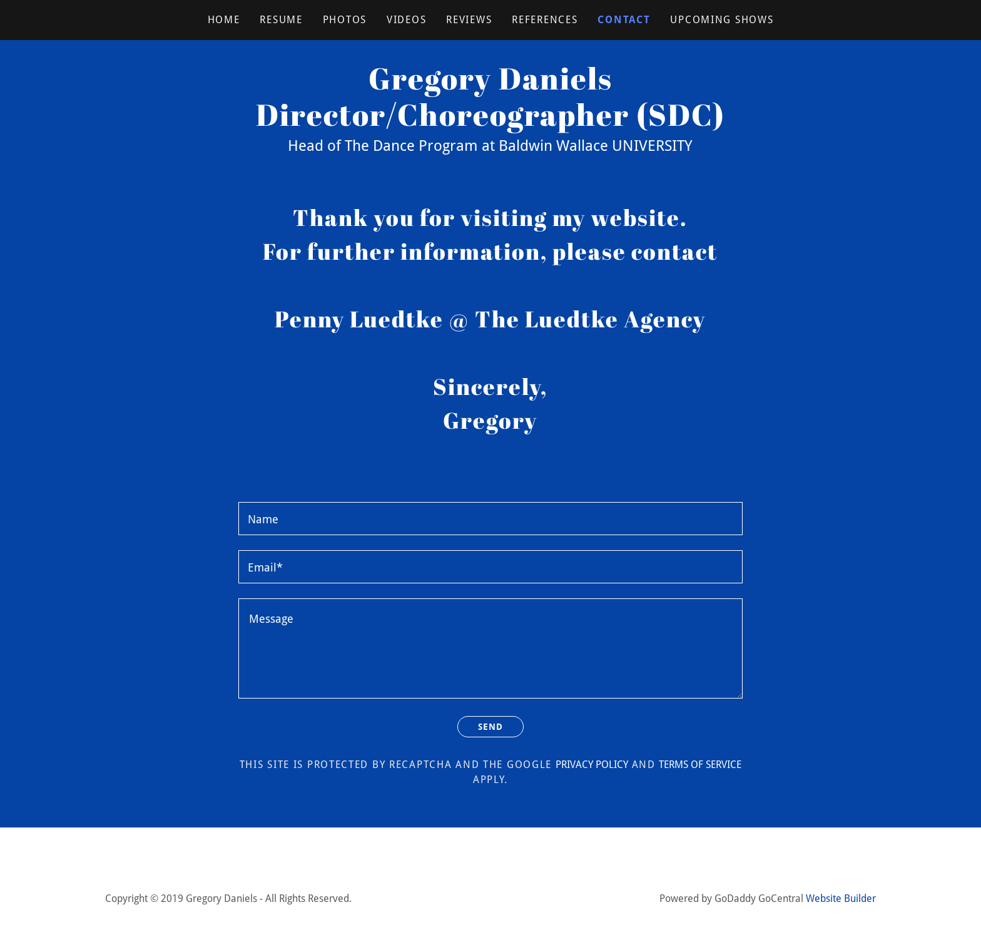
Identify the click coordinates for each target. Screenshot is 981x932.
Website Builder (841, 900)
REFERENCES (544, 20)
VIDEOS (406, 20)
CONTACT (623, 20)
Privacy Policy (592, 766)
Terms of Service (700, 766)
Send (490, 728)
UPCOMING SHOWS (721, 20)
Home (224, 20)
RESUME (281, 20)
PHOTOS (345, 20)
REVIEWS (469, 20)
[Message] (490, 648)
